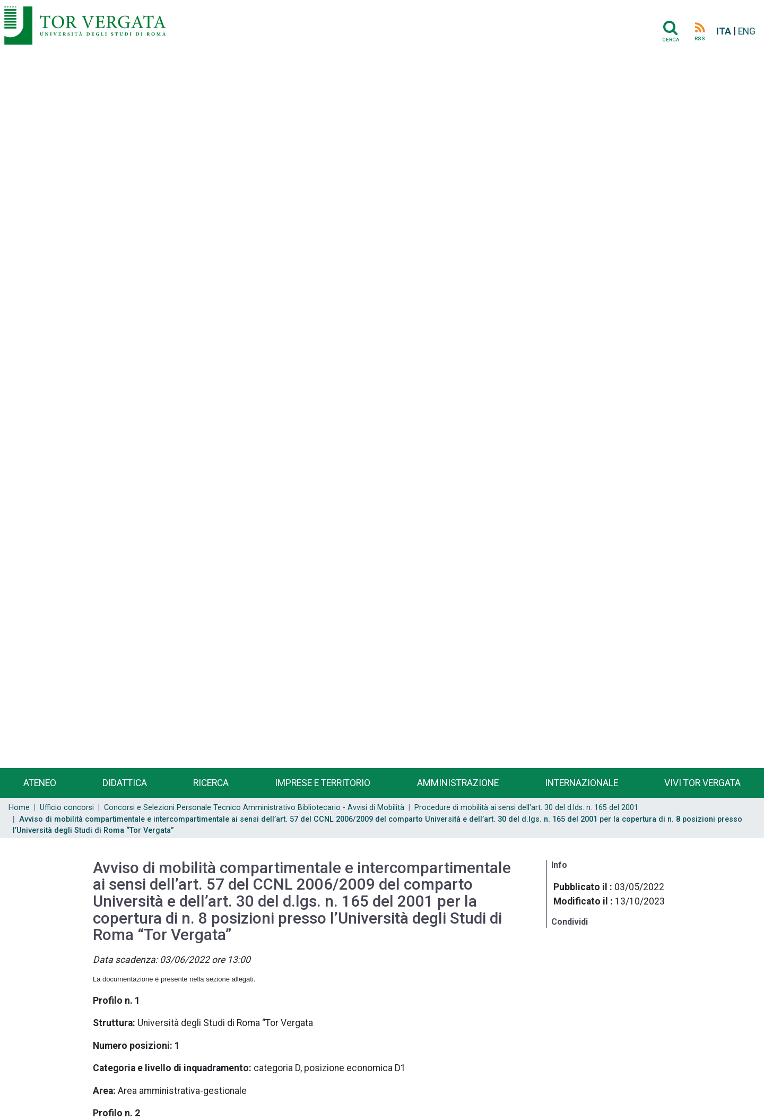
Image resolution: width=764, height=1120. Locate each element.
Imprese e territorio (322, 783)
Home (19, 807)
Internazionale (581, 783)
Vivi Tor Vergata (702, 783)
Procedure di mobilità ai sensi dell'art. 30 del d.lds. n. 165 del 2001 (526, 807)
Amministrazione (458, 783)
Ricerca (211, 783)
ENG (747, 31)
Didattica (124, 783)
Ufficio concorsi (67, 807)
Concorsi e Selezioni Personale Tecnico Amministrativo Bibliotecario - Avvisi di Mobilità (254, 807)
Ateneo (39, 783)
